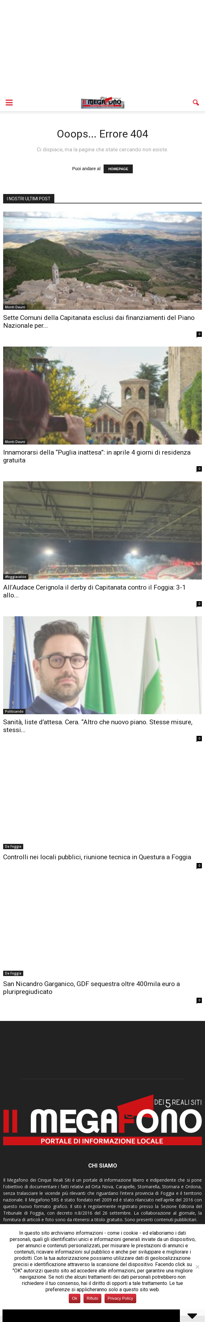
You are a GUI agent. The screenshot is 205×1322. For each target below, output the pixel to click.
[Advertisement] (102, 47)
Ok (74, 1298)
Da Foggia (13, 846)
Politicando (14, 711)
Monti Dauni (15, 307)
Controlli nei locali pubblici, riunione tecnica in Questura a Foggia (97, 857)
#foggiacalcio (15, 577)
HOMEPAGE (118, 169)
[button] (196, 102)
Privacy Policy (120, 1298)
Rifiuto (92, 1298)
